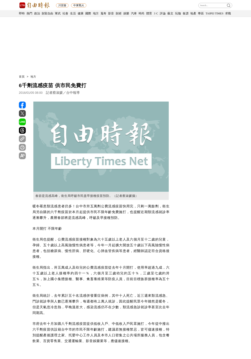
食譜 (186, 13)
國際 (88, 13)
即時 (22, 13)
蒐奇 (103, 13)
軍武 (58, 13)
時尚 (142, 13)
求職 (228, 13)
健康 (81, 13)
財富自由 (47, 13)
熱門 (29, 13)
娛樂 (126, 13)
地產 (193, 13)
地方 (96, 13)
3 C (156, 13)
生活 (73, 13)
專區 (201, 13)
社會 (65, 13)
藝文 (170, 13)
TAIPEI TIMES (214, 13)
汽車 (134, 13)
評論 (163, 13)
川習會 (62, 5)
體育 (149, 13)
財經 (119, 13)
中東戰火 (78, 5)
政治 (37, 13)
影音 (111, 13)
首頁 (22, 76)
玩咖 (178, 13)
